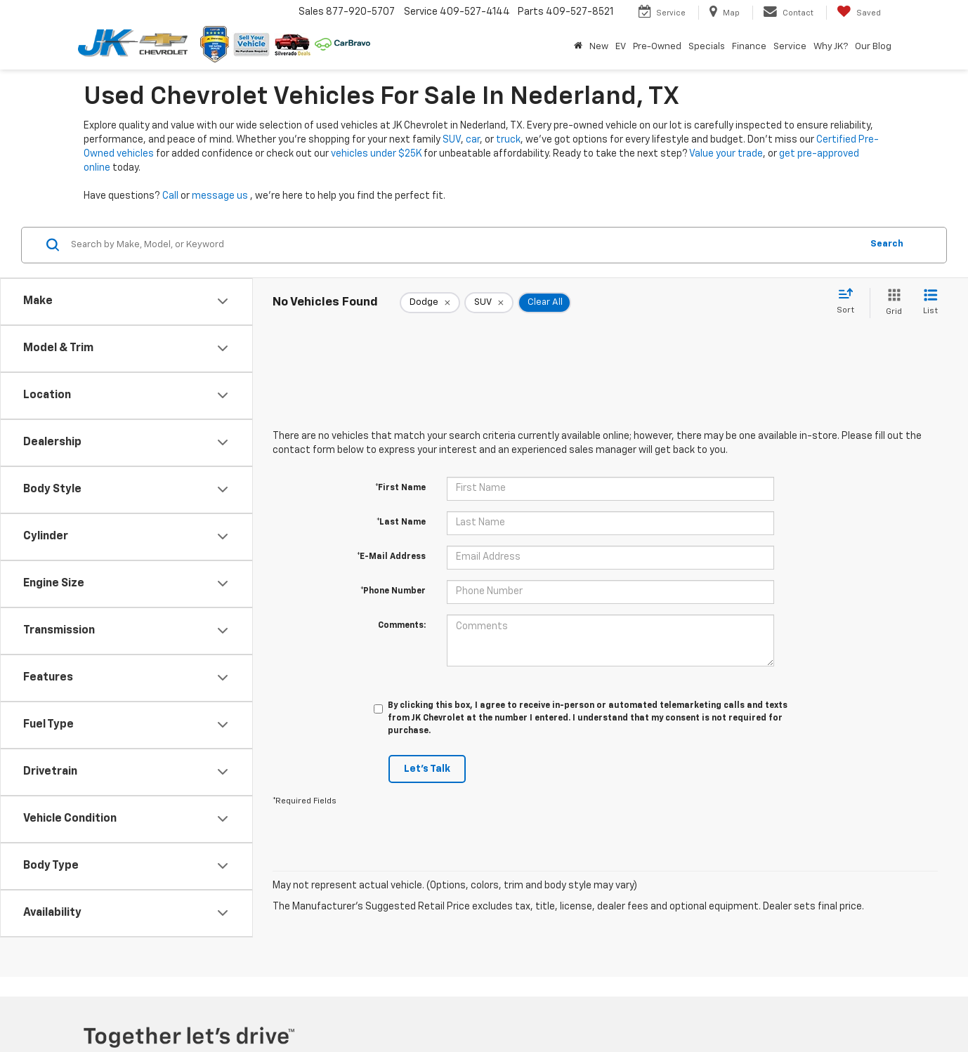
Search (886, 244)
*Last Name (401, 522)
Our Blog (873, 46)
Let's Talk (427, 769)
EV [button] (620, 46)
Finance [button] (749, 46)
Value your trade (726, 154)
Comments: (402, 626)
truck (508, 140)
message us (220, 196)
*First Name (400, 488)
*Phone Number (393, 591)
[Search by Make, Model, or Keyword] (464, 245)
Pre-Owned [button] (657, 46)
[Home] (578, 47)
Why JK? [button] (830, 46)
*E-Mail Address (391, 557)
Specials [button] (706, 46)
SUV (452, 140)
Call (170, 196)
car (473, 140)
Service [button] (789, 46)
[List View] (930, 303)
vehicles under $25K (376, 154)
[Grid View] (891, 303)
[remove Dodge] (430, 302)
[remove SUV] (489, 302)
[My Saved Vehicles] (858, 13)
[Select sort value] (850, 302)
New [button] (598, 46)
